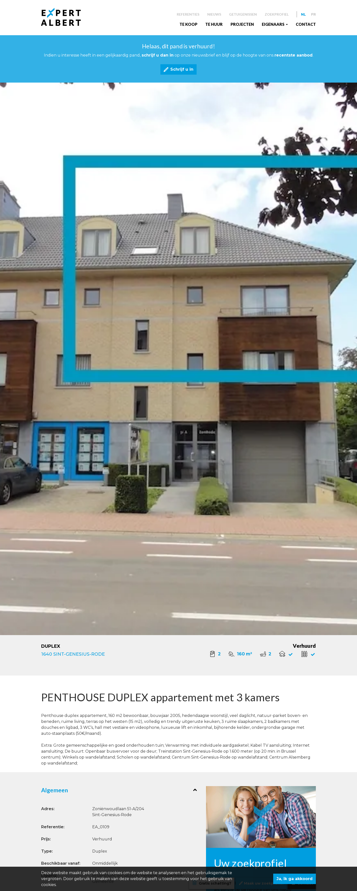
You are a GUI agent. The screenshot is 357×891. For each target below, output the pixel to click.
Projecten (242, 24)
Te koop (188, 24)
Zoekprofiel (277, 14)
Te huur (214, 24)
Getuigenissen (243, 14)
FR (313, 14)
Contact (306, 24)
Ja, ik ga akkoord (294, 878)
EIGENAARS (273, 24)
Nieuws (214, 14)
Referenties (188, 14)
